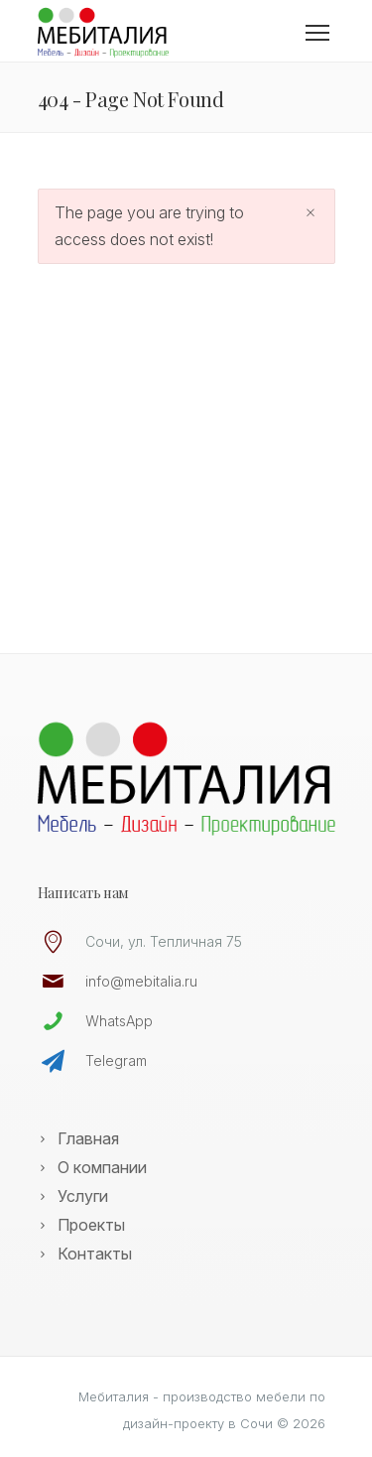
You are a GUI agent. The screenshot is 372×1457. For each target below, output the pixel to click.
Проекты (91, 1225)
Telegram (116, 1060)
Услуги (83, 1196)
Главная (88, 1138)
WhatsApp (119, 1020)
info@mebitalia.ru (141, 981)
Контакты (95, 1253)
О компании (102, 1167)
